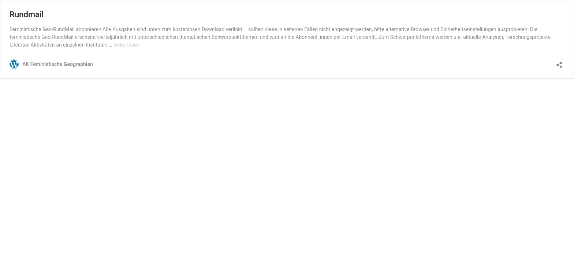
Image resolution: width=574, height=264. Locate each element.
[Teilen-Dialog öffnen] (559, 62)
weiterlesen (126, 45)
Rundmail (27, 14)
